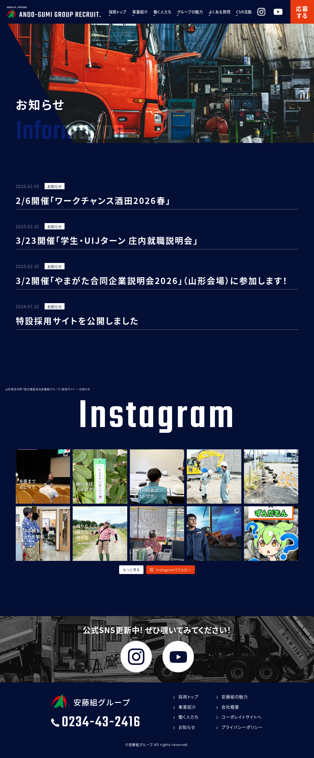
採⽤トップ (126, 12)
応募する (302, 11)
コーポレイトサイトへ (241, 717)
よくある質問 (228, 12)
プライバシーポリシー (242, 727)
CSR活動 (252, 12)
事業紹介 (148, 12)
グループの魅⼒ (198, 12)
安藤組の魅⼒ (234, 696)
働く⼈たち (171, 12)
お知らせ (54, 186)
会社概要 (230, 707)
